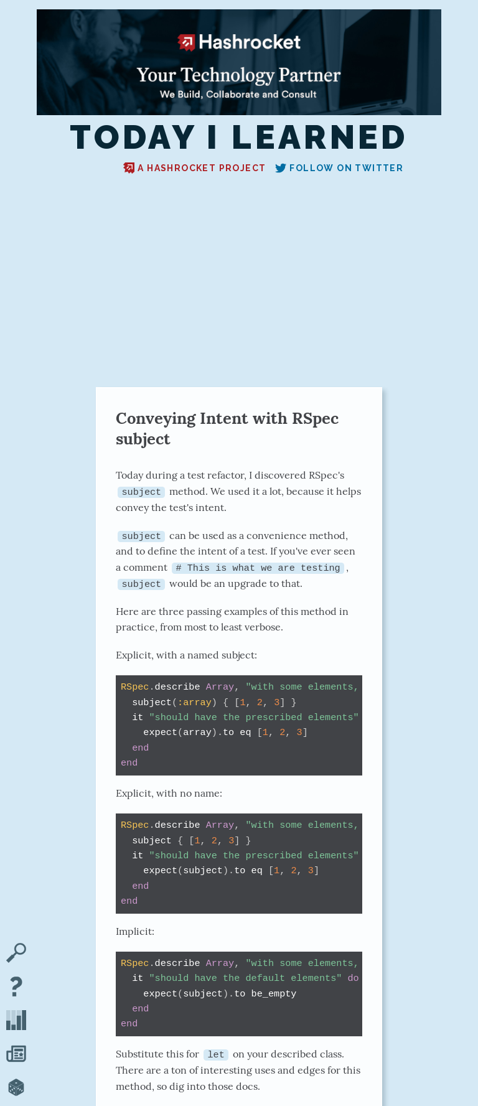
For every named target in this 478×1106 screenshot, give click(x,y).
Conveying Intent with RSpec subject (227, 428)
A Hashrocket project (194, 168)
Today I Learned (239, 137)
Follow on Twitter (339, 168)
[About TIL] (16, 988)
